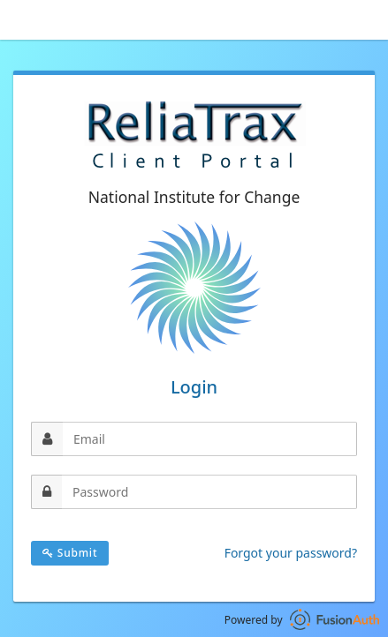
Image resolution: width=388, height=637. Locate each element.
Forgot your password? (290, 553)
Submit (69, 552)
